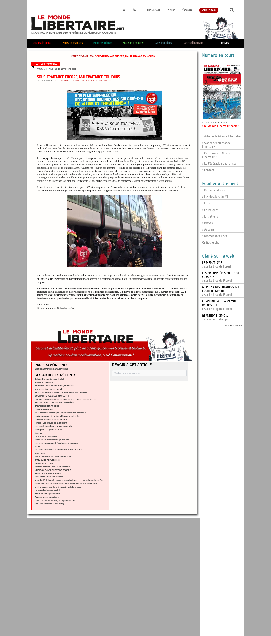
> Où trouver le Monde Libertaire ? (216, 155)
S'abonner (187, 10)
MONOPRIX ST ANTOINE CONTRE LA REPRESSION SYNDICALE (66, 483)
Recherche (210, 243)
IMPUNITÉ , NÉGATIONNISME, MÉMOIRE (54, 386)
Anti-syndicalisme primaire (48, 473)
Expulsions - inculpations (47, 497)
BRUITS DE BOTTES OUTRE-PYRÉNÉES (54, 402)
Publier (171, 10)
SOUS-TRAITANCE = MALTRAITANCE (53, 456)
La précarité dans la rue (46, 436)
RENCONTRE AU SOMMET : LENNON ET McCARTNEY (61, 392)
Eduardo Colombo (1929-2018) (49, 504)
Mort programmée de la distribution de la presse (58, 487)
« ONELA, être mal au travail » (49, 389)
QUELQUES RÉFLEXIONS (47, 460)
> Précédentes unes (214, 236)
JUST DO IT (40, 453)
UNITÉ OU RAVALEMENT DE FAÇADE (53, 470)
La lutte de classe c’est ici (47, 490)
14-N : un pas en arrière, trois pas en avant (55, 500)
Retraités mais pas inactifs (47, 493)
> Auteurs (208, 229)
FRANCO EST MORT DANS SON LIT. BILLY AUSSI (58, 450)
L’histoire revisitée (43, 409)
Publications (153, 10)
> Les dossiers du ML (215, 197)
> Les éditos (209, 203)
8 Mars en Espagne (44, 382)
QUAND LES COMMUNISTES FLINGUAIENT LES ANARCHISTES (65, 399)
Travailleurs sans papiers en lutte (51, 419)
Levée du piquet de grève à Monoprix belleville (57, 416)
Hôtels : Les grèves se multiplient (51, 423)
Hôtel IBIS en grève (44, 463)
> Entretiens (210, 216)
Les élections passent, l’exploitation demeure (56, 443)
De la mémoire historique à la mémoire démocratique (60, 412)
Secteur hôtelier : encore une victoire (52, 466)
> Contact (208, 170)
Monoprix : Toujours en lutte (48, 429)
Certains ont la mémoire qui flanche (52, 439)
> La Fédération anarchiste (219, 163)
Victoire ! (39, 433)
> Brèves (207, 223)
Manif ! (38, 446)
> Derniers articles (213, 190)
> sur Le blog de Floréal (221, 291)
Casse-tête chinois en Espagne (49, 477)
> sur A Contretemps (215, 317)
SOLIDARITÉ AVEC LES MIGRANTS (52, 396)
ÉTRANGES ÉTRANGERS (47, 406)
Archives (224, 42)
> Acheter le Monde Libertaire (221, 136)
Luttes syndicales (81, 56)
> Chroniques (210, 210)
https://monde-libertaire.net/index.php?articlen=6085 (83, 81)
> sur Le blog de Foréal (216, 264)
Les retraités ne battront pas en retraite (53, 426)
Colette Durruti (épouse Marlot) (49, 379)
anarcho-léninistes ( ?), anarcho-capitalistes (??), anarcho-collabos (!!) (68, 480)
